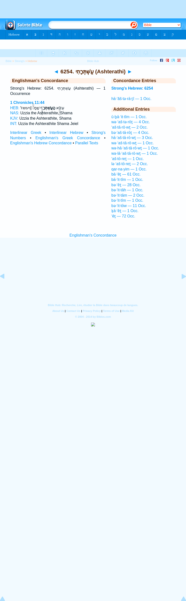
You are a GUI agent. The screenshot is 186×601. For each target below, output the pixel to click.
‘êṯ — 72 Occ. (123, 216)
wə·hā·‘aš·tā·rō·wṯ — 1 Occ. (135, 148)
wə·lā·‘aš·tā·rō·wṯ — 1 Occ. (134, 153)
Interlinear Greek (25, 133)
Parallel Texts (86, 143)
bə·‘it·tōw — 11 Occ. (128, 206)
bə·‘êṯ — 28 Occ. (126, 185)
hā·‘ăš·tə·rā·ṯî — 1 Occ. (131, 99)
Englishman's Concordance (93, 235)
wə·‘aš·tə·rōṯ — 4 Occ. (130, 122)
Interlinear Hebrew (66, 133)
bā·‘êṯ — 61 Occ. (126, 174)
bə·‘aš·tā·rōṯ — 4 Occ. (130, 133)
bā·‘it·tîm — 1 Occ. (127, 179)
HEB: (14, 108)
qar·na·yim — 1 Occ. (129, 169)
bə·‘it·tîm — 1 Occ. (127, 200)
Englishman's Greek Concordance (67, 138)
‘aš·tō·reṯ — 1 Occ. (127, 159)
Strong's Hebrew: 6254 (132, 88)
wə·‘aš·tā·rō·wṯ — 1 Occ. (132, 143)
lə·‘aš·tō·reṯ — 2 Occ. (129, 164)
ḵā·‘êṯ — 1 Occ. (125, 211)
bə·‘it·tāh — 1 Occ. (127, 190)
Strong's (20, 61)
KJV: (14, 118)
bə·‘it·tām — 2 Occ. (127, 195)
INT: (13, 124)
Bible (9, 61)
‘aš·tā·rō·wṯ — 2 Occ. (129, 127)
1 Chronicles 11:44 (27, 102)
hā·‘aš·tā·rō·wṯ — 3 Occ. (132, 138)
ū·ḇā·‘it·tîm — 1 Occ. (129, 117)
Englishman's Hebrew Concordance (41, 143)
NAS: (14, 113)
